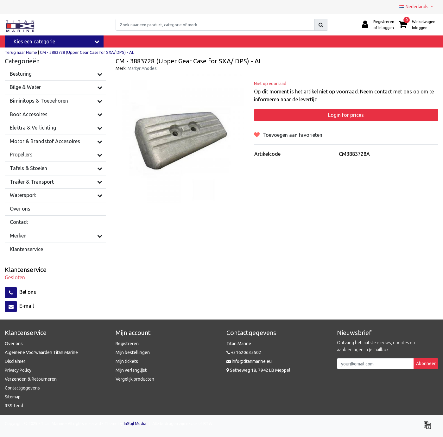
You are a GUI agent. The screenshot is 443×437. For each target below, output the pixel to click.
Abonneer (426, 363)
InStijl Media (135, 423)
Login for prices (346, 115)
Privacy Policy (18, 370)
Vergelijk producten (135, 379)
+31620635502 (243, 352)
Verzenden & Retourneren (31, 379)
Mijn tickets (127, 361)
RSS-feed (14, 405)
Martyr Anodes (142, 68)
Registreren (127, 343)
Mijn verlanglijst (131, 370)
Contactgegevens (22, 387)
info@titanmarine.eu (249, 361)
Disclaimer (15, 361)
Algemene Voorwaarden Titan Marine (41, 352)
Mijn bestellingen (133, 352)
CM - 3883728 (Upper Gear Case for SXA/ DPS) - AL (87, 52)
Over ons (14, 343)
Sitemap (13, 396)
